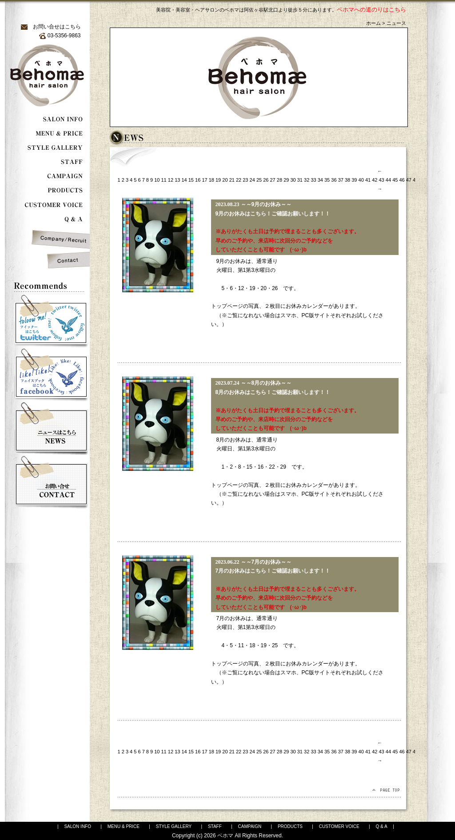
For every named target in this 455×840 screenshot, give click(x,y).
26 (265, 180)
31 (300, 180)
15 (191, 180)
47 (408, 180)
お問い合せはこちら (57, 27)
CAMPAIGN (250, 826)
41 (368, 180)
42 (374, 180)
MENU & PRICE (124, 826)
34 (320, 180)
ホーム (373, 23)
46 (401, 180)
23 (245, 180)
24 (252, 180)
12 (170, 180)
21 (232, 180)
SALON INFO (77, 826)
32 (306, 180)
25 (259, 180)
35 (327, 180)
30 (292, 180)
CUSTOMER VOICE (339, 826)
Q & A (381, 826)
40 (361, 180)
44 (388, 180)
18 (211, 180)
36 (333, 180)
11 (164, 180)
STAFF (215, 826)
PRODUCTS (290, 826)
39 (354, 180)
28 (279, 180)
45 (395, 180)
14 (184, 180)
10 (157, 180)
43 (381, 180)
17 (204, 180)
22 (238, 180)
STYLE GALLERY (174, 826)
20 (225, 180)
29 (286, 180)
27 (272, 180)
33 (313, 180)
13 (177, 180)
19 (218, 180)
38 (347, 180)
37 (340, 180)
